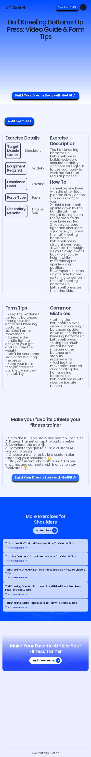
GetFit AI (55, 752)
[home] (15, 7)
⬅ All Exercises (19, 121)
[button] (83, 7)
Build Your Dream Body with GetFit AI (45, 95)
